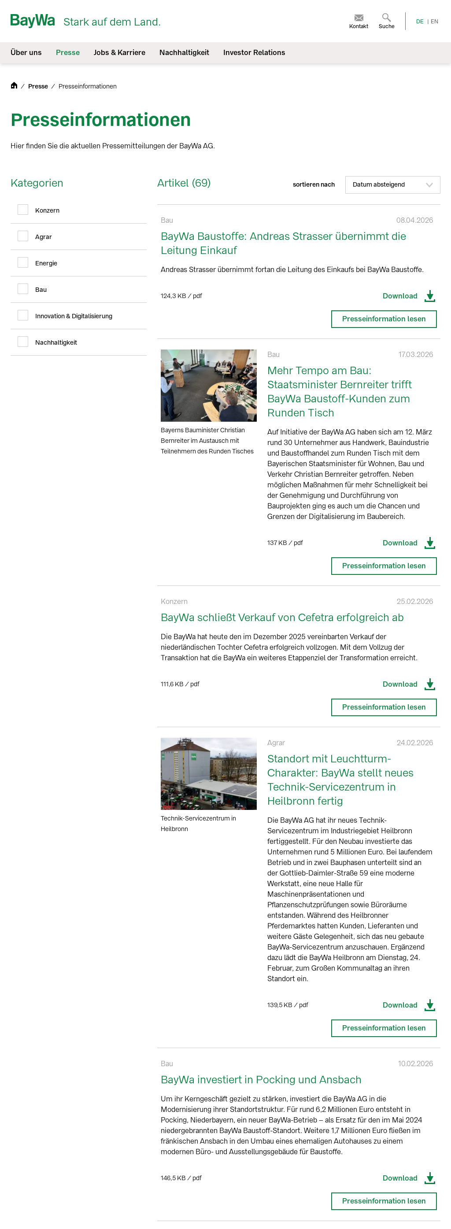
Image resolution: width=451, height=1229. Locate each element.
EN (434, 21)
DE (420, 21)
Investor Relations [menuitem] (254, 52)
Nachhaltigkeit (56, 342)
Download (410, 296)
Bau (41, 290)
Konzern (47, 210)
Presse (38, 86)
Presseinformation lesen (384, 319)
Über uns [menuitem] (26, 52)
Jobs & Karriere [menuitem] (119, 52)
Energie (46, 263)
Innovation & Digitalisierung (73, 316)
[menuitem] (358, 21)
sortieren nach (366, 185)
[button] (392, 185)
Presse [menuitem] (68, 52)
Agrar (43, 237)
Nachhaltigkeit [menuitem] (184, 52)
